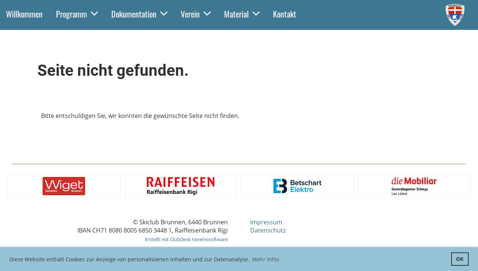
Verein (196, 14)
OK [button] (459, 258)
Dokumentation (139, 14)
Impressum (266, 222)
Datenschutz (268, 230)
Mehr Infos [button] (265, 259)
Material (242, 14)
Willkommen (24, 14)
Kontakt (284, 14)
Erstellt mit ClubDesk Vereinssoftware (186, 239)
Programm (77, 14)
